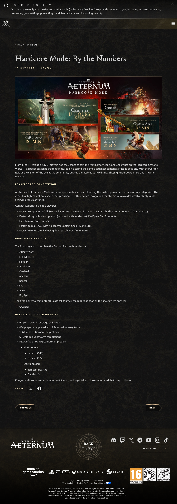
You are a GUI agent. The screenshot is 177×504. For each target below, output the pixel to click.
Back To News (27, 44)
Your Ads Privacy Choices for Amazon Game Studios (86, 483)
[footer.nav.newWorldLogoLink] (32, 443)
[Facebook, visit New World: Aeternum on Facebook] (140, 440)
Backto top (89, 447)
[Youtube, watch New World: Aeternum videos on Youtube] (148, 440)
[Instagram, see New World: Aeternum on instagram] (157, 440)
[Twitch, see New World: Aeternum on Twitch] (122, 440)
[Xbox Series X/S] (87, 472)
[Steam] (115, 472)
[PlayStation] (59, 472)
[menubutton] (173, 23)
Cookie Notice (97, 480)
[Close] (172, 4)
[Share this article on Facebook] (39, 388)
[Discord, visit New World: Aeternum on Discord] (113, 440)
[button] (88, 117)
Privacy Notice (83, 480)
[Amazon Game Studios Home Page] (33, 472)
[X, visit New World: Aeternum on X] (131, 440)
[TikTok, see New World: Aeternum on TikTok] (166, 440)
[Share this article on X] (30, 388)
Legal (72, 480)
